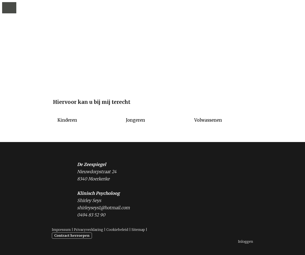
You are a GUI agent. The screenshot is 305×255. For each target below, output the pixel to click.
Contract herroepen (72, 235)
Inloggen (245, 241)
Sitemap (138, 229)
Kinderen (67, 120)
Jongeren (135, 120)
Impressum (61, 229)
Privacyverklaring (88, 229)
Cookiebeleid (117, 229)
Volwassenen (208, 120)
